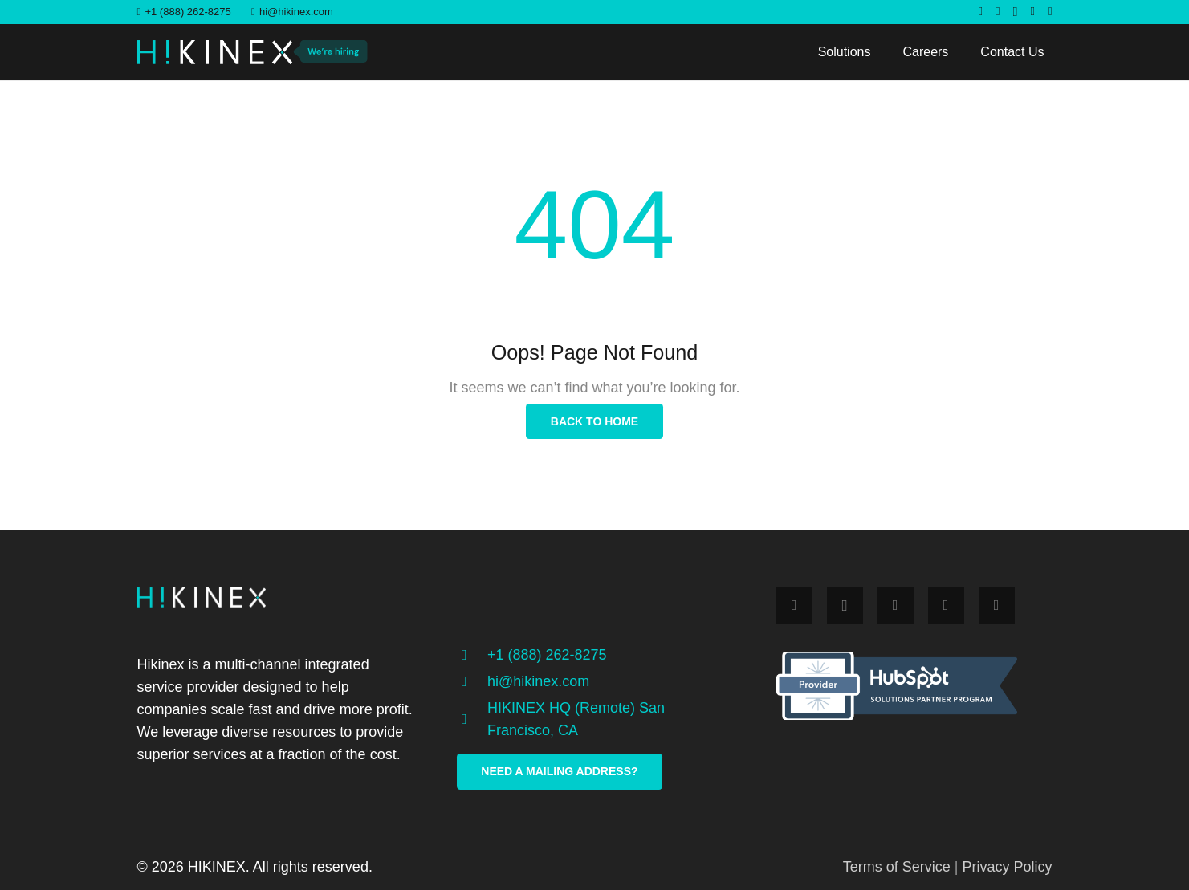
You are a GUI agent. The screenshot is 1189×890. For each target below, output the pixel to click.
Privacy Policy (1007, 867)
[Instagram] (1015, 12)
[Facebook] (981, 12)
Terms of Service (897, 867)
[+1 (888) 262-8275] (472, 655)
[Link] (214, 52)
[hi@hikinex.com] (472, 681)
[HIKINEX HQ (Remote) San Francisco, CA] (472, 719)
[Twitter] (998, 12)
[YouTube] (1050, 12)
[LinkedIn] (1033, 12)
